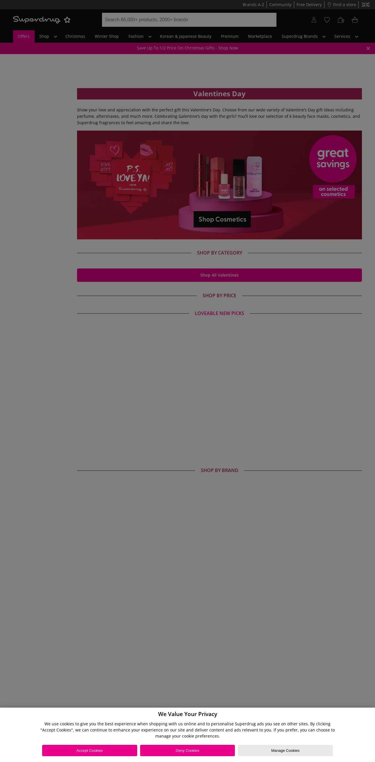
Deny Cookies (187, 750)
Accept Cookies (89, 750)
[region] (187, 735)
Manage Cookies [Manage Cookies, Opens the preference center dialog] (285, 750)
